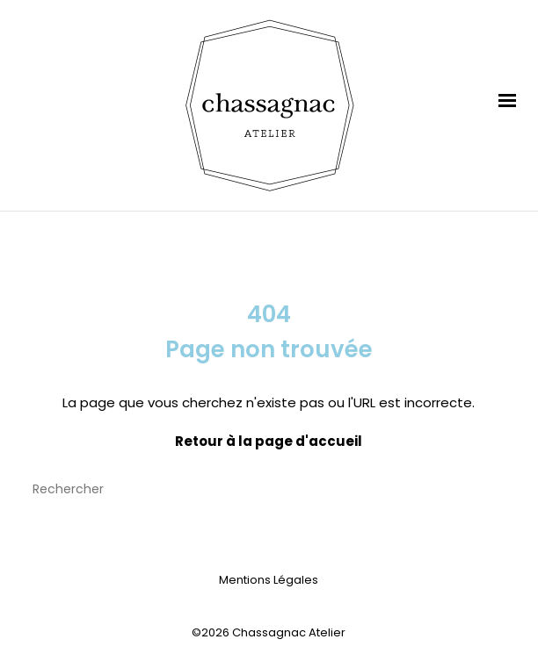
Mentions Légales (268, 579)
